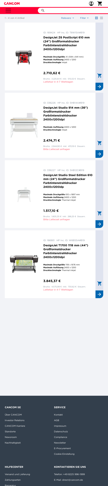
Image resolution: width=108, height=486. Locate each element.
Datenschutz (61, 431)
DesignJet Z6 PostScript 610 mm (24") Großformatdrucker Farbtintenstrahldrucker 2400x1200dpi (66, 43)
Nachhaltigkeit (13, 442)
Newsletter (60, 442)
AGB (56, 420)
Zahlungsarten (13, 479)
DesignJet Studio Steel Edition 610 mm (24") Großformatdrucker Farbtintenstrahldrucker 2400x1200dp (68, 181)
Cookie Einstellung (64, 453)
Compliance (60, 437)
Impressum (60, 425)
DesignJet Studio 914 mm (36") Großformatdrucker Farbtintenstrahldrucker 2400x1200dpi (65, 113)
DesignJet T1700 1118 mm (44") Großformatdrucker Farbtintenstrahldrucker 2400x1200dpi (65, 251)
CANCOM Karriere (15, 425)
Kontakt (58, 414)
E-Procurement (62, 448)
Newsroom (11, 437)
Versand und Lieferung (17, 474)
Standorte (10, 431)
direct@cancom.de (72, 479)
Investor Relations (14, 420)
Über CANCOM (13, 414)
